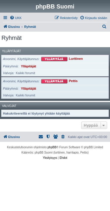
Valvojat (9, 106)
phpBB (52, 147)
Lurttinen (76, 59)
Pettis (73, 81)
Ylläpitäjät (11, 51)
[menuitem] (16, 17)
